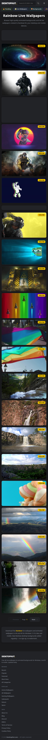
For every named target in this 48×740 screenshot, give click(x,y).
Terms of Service (7, 725)
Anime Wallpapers (7, 690)
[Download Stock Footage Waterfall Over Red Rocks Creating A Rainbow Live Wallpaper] (24, 413)
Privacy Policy (6, 728)
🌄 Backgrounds (36, 9)
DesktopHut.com (12, 737)
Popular (4, 673)
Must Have (5, 679)
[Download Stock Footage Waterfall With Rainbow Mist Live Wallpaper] (24, 439)
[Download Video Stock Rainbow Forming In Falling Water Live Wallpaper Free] (24, 574)
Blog (3, 716)
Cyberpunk (5, 699)
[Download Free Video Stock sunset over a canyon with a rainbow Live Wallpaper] (24, 466)
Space (3, 705)
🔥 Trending (7, 9)
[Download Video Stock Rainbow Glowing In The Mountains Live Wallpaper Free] (24, 547)
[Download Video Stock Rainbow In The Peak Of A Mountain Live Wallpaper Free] (24, 520)
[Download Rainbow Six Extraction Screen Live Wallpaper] (24, 279)
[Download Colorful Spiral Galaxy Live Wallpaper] (24, 56)
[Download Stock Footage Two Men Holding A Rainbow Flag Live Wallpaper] (24, 332)
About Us (5, 713)
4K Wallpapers (6, 693)
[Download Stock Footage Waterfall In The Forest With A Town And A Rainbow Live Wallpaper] (24, 386)
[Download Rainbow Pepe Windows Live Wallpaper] (24, 252)
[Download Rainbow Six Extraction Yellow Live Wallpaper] (24, 225)
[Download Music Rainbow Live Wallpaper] (24, 190)
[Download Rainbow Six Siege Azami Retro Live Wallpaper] (24, 136)
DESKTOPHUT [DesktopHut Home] (9, 3)
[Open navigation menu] (44, 3)
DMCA (4, 722)
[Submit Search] (38, 3)
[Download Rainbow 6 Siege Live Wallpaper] (24, 83)
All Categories (6, 682)
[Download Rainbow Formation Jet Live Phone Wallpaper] (24, 305)
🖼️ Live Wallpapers (21, 9)
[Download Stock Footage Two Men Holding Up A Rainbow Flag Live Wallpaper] (24, 359)
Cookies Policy (6, 731)
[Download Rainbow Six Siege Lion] (24, 163)
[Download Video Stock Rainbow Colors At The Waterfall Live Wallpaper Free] (24, 600)
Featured (4, 676)
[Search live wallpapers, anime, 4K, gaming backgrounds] (27, 3)
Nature (4, 702)
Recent (4, 670)
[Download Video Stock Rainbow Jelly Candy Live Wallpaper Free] (24, 493)
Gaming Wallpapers (8, 696)
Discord (4, 719)
